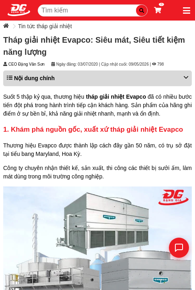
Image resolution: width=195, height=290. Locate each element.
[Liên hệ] (179, 248)
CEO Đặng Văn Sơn (26, 64)
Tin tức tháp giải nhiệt (45, 26)
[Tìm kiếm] (141, 10)
